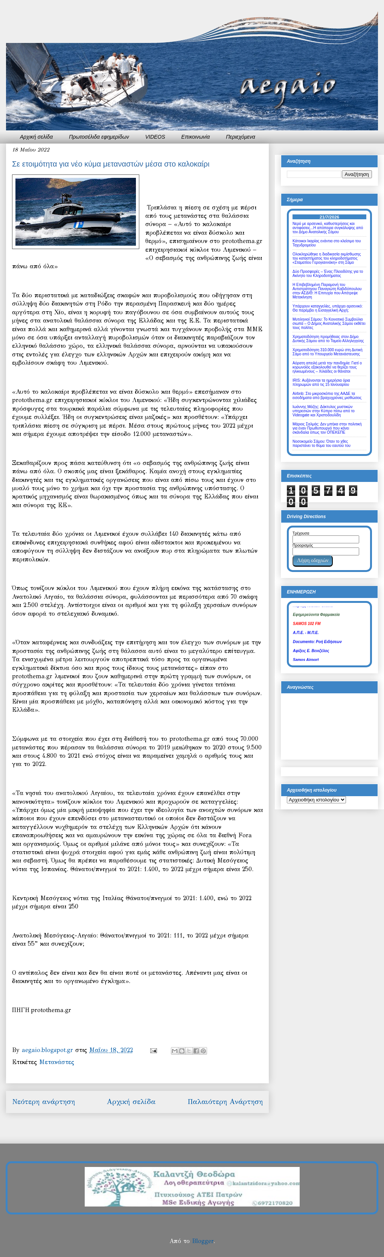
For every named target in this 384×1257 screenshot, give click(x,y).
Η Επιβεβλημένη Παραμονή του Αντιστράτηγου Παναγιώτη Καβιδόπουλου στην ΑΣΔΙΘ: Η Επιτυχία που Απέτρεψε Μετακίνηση (327, 291)
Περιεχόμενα (240, 137)
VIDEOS (155, 137)
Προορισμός (303, 545)
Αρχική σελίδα (36, 137)
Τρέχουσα (301, 533)
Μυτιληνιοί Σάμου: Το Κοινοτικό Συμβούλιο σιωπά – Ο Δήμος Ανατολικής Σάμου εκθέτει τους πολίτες (329, 323)
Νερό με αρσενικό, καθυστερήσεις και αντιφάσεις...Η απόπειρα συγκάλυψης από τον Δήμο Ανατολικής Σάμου (328, 228)
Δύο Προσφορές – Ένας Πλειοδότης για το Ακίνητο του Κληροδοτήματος (328, 273)
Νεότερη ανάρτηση (43, 1101)
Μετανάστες (56, 1062)
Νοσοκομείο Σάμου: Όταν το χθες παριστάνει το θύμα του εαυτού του (321, 443)
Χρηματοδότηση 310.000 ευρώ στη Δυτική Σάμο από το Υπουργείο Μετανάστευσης (328, 352)
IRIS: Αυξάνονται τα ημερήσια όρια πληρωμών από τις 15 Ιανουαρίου (321, 382)
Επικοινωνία (195, 137)
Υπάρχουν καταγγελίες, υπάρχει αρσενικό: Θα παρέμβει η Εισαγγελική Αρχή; (328, 308)
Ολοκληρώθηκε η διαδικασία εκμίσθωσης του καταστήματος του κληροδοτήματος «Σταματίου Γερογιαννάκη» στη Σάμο (327, 258)
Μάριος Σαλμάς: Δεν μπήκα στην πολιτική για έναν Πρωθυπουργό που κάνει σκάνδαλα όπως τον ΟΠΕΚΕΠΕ (327, 428)
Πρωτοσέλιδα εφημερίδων (99, 137)
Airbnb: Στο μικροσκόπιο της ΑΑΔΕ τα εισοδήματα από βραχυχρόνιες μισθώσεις (327, 395)
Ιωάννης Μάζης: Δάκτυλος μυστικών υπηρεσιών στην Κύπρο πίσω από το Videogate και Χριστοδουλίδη (324, 411)
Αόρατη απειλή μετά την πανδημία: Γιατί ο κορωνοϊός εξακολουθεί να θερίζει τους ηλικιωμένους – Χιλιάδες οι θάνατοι (327, 367)
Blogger (202, 1241)
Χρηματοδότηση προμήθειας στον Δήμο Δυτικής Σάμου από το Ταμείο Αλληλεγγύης (328, 339)
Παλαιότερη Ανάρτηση (225, 1101)
